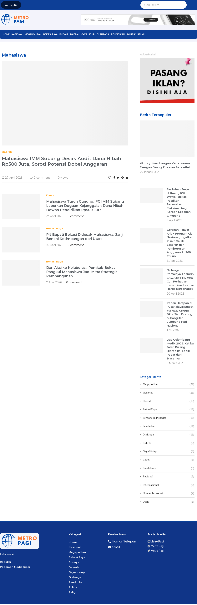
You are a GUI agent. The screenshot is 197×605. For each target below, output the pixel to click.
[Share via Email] (127, 177)
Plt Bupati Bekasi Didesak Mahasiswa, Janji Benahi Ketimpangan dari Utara (84, 236)
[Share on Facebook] (114, 177)
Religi (141, 34)
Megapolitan (33, 34)
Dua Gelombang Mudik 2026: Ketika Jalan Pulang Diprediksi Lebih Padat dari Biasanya (180, 350)
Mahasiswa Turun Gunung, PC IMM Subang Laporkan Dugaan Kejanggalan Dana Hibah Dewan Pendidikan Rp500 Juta (85, 205)
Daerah (74, 34)
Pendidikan (118, 34)
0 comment (40, 177)
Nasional (17, 34)
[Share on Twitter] (118, 177)
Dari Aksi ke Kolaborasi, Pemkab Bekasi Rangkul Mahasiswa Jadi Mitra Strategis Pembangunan (81, 272)
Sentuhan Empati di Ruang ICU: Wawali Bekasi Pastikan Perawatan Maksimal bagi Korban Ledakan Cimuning (179, 203)
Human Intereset (168, 494)
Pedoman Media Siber (15, 567)
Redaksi (5, 562)
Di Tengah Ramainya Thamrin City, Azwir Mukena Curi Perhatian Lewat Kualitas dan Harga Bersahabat (180, 280)
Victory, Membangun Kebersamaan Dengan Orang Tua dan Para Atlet (166, 165)
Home (6, 34)
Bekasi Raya (50, 34)
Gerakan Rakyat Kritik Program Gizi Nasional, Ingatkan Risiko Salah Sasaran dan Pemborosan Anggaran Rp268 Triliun (180, 243)
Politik (131, 34)
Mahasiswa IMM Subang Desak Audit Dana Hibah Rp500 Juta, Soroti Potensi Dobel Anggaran (61, 161)
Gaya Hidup (88, 34)
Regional (168, 477)
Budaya (63, 34)
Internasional (168, 486)
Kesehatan (168, 427)
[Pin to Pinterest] (122, 177)
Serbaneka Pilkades (168, 418)
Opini (168, 502)
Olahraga (103, 34)
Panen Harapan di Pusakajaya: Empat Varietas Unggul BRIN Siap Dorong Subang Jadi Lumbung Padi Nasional (180, 315)
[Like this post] (109, 177)
